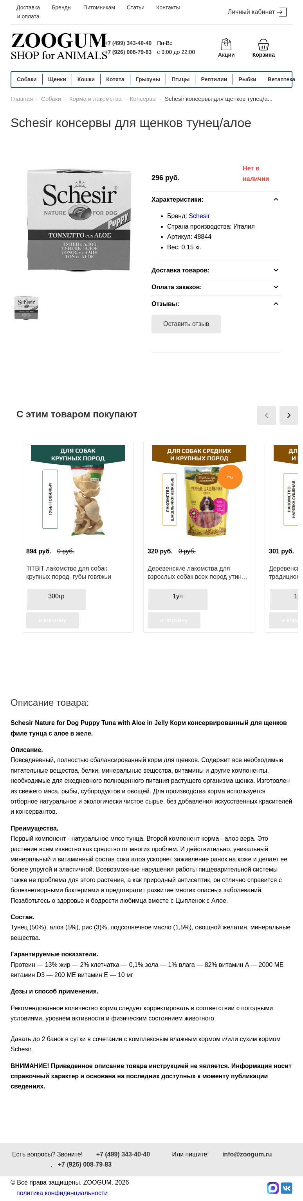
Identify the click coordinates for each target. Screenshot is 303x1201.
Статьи (135, 7)
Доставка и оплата (28, 12)
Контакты (168, 7)
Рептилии (214, 79)
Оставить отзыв (186, 323)
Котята (115, 79)
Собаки (27, 79)
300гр (56, 596)
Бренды (62, 7)
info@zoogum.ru (247, 1154)
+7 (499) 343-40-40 (128, 43)
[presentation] (266, 415)
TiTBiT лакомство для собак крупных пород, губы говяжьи (68, 572)
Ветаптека (281, 79)
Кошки (86, 79)
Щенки (57, 79)
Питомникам (99, 7)
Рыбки (247, 79)
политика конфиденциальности (62, 1193)
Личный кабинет (257, 12)
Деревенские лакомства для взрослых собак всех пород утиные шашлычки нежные (199, 572)
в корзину (53, 620)
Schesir (199, 216)
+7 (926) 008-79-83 (128, 52)
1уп (178, 596)
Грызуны (148, 79)
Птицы (180, 79)
